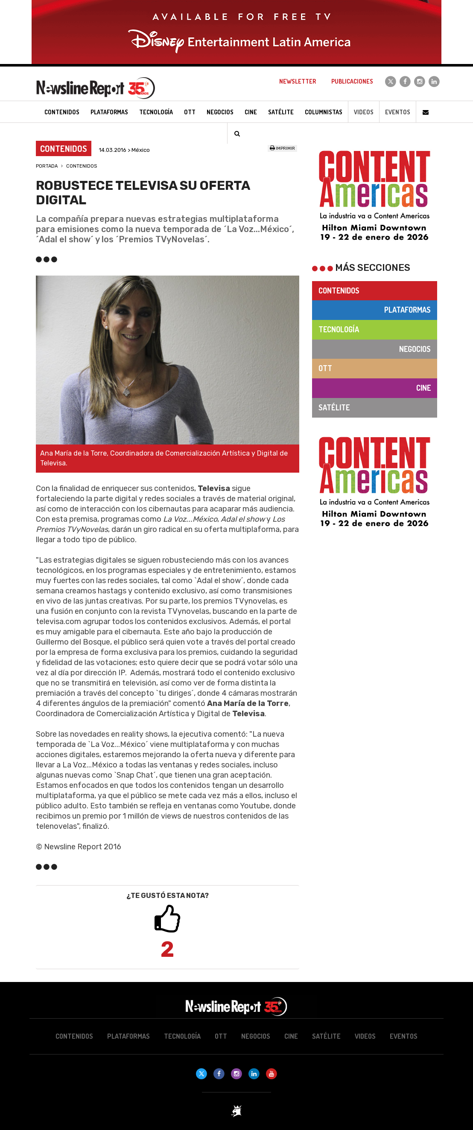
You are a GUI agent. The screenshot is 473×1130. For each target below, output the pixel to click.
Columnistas (323, 112)
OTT (325, 368)
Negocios (415, 349)
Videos (364, 112)
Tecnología (338, 329)
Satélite (334, 407)
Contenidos (81, 166)
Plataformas (407, 309)
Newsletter (297, 81)
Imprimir (282, 148)
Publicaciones (352, 81)
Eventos (397, 112)
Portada (47, 166)
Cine (423, 387)
